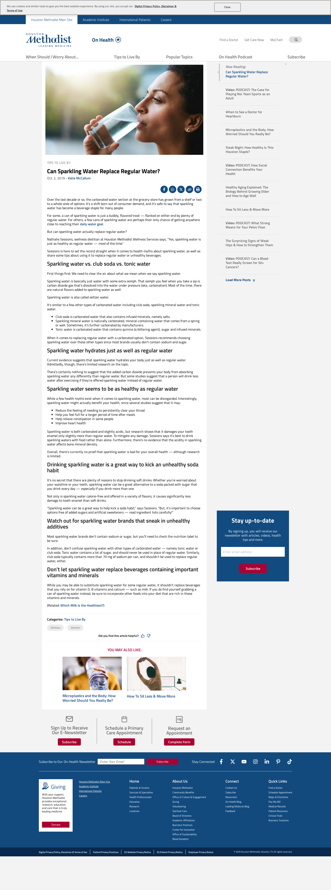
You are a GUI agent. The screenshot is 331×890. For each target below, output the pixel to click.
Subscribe (296, 57)
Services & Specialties (141, 803)
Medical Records (277, 817)
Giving (175, 812)
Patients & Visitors (139, 798)
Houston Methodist (182, 798)
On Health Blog (233, 812)
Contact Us (231, 798)
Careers (166, 19)
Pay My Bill (275, 812)
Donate (55, 835)
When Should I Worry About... (52, 57)
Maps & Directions (278, 808)
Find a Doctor (275, 798)
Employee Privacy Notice (201, 862)
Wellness (55, 638)
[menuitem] (51, 19)
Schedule (124, 752)
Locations (134, 822)
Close (227, 7)
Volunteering (179, 817)
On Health (106, 40)
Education (134, 812)
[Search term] (296, 39)
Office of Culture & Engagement (189, 808)
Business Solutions (279, 831)
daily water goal (91, 234)
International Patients (135, 19)
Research (134, 817)
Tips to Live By (127, 57)
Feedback (230, 822)
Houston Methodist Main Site (51, 19)
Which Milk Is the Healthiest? (81, 615)
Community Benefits (183, 803)
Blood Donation (180, 849)
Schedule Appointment (280, 803)
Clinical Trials (275, 826)
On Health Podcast (235, 57)
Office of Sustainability (184, 845)
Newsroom (231, 808)
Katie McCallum (79, 188)
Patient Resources (278, 822)
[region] (165, 7)
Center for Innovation (183, 840)
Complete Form (179, 752)
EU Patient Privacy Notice (170, 862)
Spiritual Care (179, 822)
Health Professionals (140, 808)
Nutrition (75, 638)
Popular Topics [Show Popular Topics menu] (179, 57)
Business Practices (182, 836)
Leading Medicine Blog (237, 817)
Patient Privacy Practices (105, 862)
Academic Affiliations (183, 831)
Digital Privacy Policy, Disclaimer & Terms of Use (63, 862)
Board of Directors (182, 826)
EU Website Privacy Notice (137, 862)
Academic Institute (96, 19)
